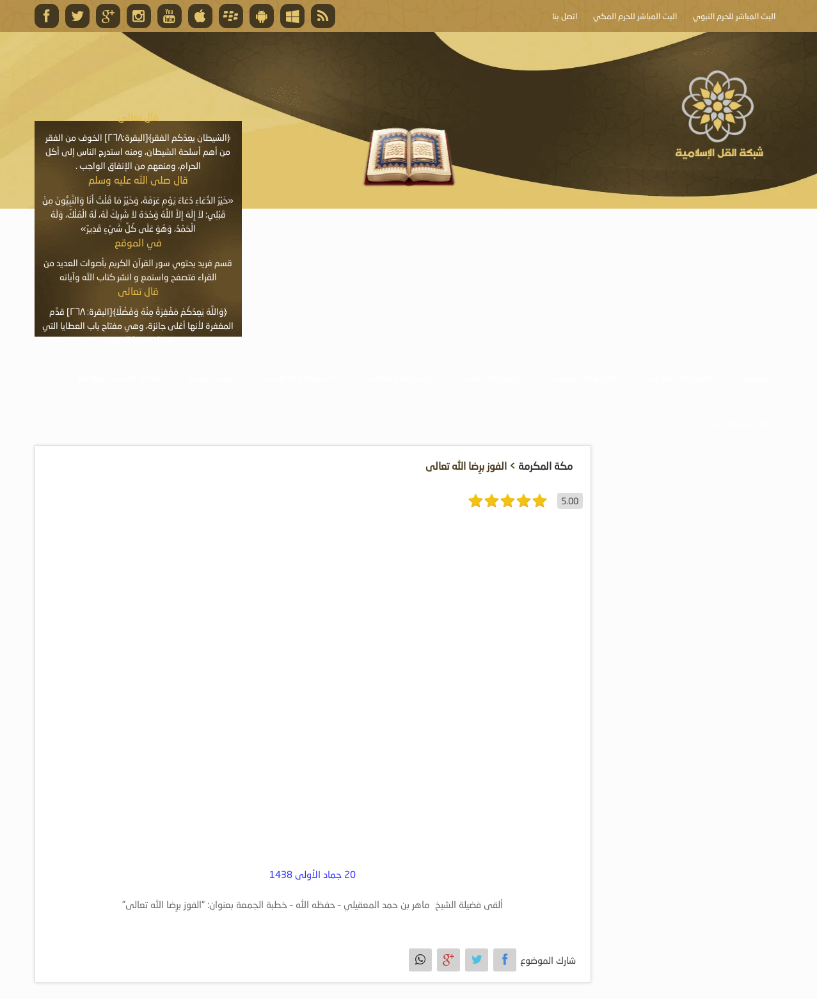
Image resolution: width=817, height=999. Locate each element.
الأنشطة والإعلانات (299, 377)
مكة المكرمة (545, 466)
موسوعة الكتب (492, 377)
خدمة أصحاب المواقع (119, 377)
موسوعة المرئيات (582, 377)
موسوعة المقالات (399, 377)
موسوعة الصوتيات (678, 377)
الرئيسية (756, 377)
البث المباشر (211, 377)
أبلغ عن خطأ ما (741, 422)
